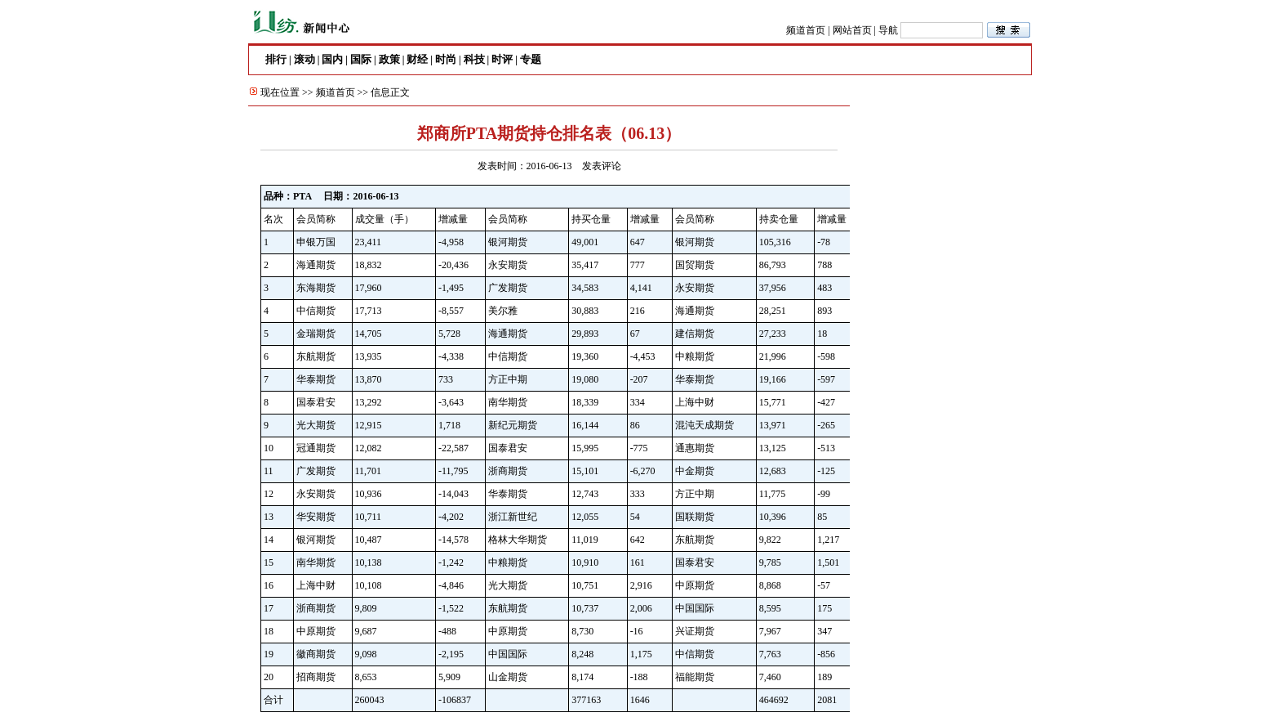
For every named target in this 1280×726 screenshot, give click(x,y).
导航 (888, 30)
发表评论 (601, 166)
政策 (389, 59)
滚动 (304, 59)
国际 (360, 59)
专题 (530, 59)
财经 (417, 59)
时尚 (445, 59)
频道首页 (805, 30)
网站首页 (852, 30)
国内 (332, 59)
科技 (474, 59)
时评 (502, 59)
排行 (276, 59)
